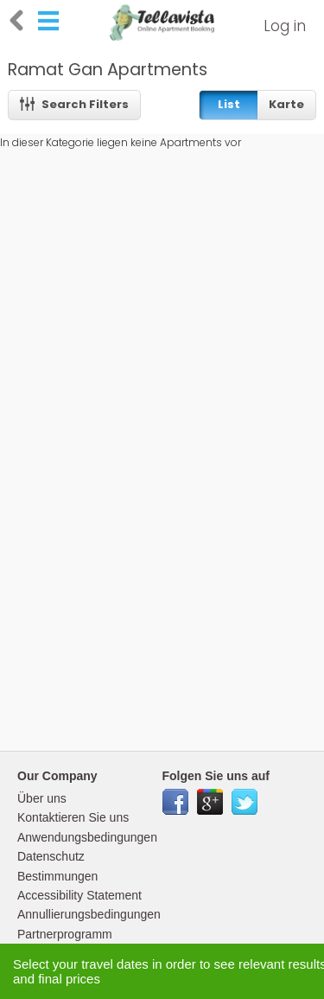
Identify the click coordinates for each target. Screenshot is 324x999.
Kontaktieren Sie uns (73, 817)
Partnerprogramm (64, 934)
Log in (285, 26)
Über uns (42, 798)
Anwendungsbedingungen (87, 837)
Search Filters (75, 104)
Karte (286, 104)
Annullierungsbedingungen (89, 914)
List (229, 104)
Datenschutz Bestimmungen (57, 865)
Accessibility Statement (79, 895)
